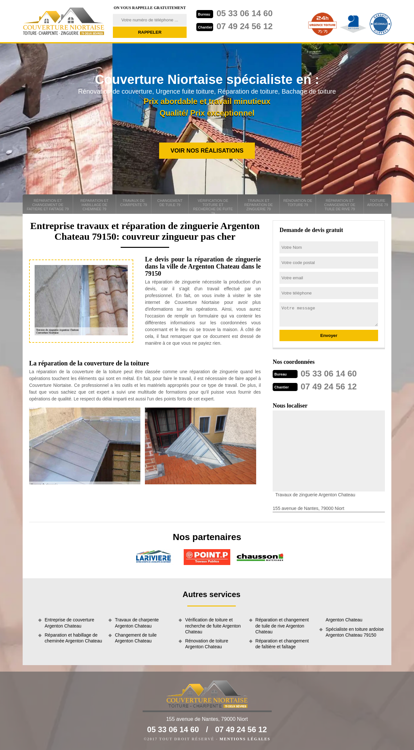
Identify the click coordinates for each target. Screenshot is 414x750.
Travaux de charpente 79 (133, 203)
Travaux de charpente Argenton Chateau (137, 622)
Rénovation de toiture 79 (297, 203)
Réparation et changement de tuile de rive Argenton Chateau (282, 625)
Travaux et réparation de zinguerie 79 (258, 205)
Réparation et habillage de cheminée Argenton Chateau (73, 637)
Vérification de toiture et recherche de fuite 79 (213, 206)
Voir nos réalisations (207, 150)
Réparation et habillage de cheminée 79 (95, 205)
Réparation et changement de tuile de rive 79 (339, 205)
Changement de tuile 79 (169, 203)
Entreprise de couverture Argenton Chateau (69, 622)
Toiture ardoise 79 (377, 203)
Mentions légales (245, 739)
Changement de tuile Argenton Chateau (136, 637)
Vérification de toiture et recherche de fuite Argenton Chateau (213, 625)
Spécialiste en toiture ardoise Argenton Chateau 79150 (355, 632)
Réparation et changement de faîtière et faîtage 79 (48, 205)
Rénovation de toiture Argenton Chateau (206, 643)
